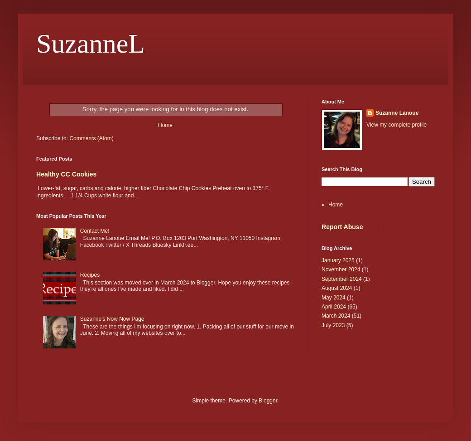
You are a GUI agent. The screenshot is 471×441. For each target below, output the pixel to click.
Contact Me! (95, 231)
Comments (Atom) (91, 138)
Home (165, 125)
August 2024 (337, 288)
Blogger (268, 400)
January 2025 (338, 260)
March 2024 (336, 316)
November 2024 (341, 269)
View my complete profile (396, 125)
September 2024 (342, 279)
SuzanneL (90, 44)
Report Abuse (342, 226)
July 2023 (333, 325)
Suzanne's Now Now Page (112, 319)
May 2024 (334, 297)
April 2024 (334, 307)
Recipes (90, 275)
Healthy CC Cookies (66, 174)
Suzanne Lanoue (396, 113)
